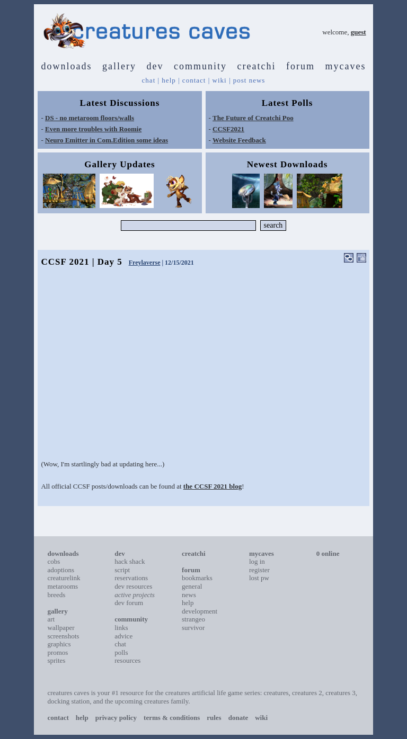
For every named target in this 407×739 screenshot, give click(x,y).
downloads (66, 66)
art (51, 619)
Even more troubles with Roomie (93, 129)
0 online (328, 553)
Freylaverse (145, 262)
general (192, 586)
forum (300, 66)
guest (358, 32)
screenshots (63, 636)
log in (257, 561)
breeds (56, 595)
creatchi (256, 66)
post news (249, 80)
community (200, 66)
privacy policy (116, 718)
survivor (193, 628)
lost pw (259, 578)
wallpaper (60, 628)
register (259, 570)
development (199, 611)
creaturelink (63, 578)
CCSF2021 (228, 129)
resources (127, 660)
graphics (58, 644)
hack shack (129, 561)
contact (194, 80)
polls (121, 652)
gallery (119, 66)
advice (123, 636)
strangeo (193, 619)
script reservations (131, 574)
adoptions (60, 570)
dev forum (128, 603)
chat (149, 80)
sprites (56, 660)
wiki (220, 80)
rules (214, 718)
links (121, 628)
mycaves (345, 66)
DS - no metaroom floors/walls (89, 118)
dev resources (133, 586)
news (189, 595)
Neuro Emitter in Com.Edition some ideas (106, 140)
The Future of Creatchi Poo (253, 118)
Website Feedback (239, 140)
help (168, 80)
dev (155, 66)
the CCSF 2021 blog (212, 486)
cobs (53, 561)
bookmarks (197, 578)
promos (57, 652)
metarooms (62, 586)
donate (238, 718)
